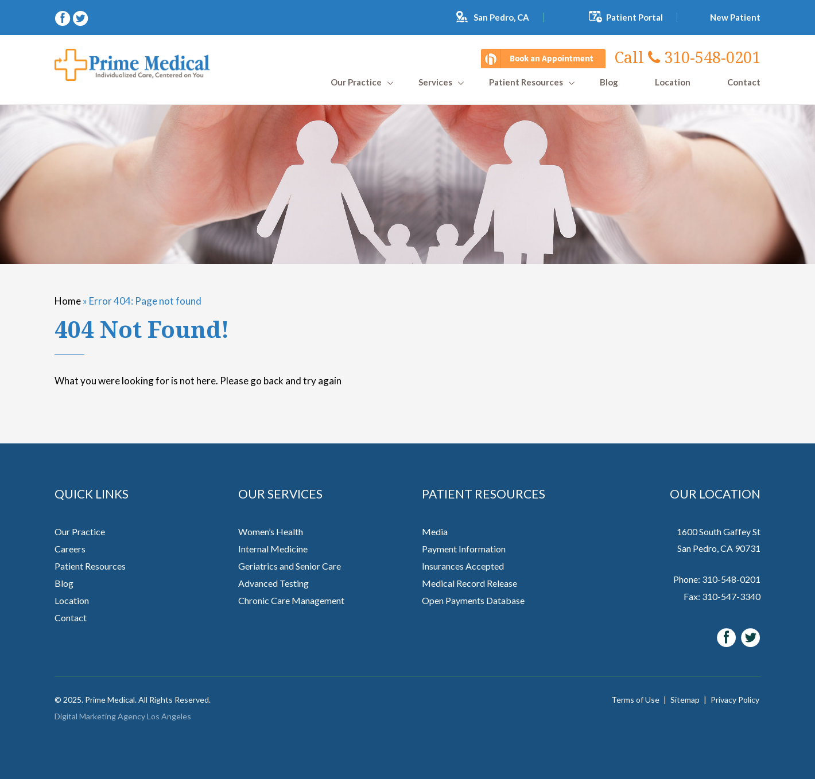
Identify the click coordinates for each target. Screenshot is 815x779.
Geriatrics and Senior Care (289, 565)
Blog (609, 82)
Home (68, 301)
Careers (70, 548)
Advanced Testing (273, 583)
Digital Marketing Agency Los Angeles (123, 716)
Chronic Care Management (291, 600)
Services (435, 82)
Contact (743, 82)
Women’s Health (270, 531)
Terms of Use (635, 699)
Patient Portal (634, 17)
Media (435, 531)
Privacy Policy (735, 699)
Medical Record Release (469, 583)
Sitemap (685, 699)
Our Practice (356, 82)
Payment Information (464, 548)
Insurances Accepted (463, 565)
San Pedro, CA (501, 17)
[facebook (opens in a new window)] (63, 17)
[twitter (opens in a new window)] (80, 17)
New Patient (735, 17)
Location (672, 82)
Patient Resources (526, 82)
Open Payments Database (473, 600)
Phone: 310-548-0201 (716, 579)
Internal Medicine (273, 548)
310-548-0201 (687, 57)
